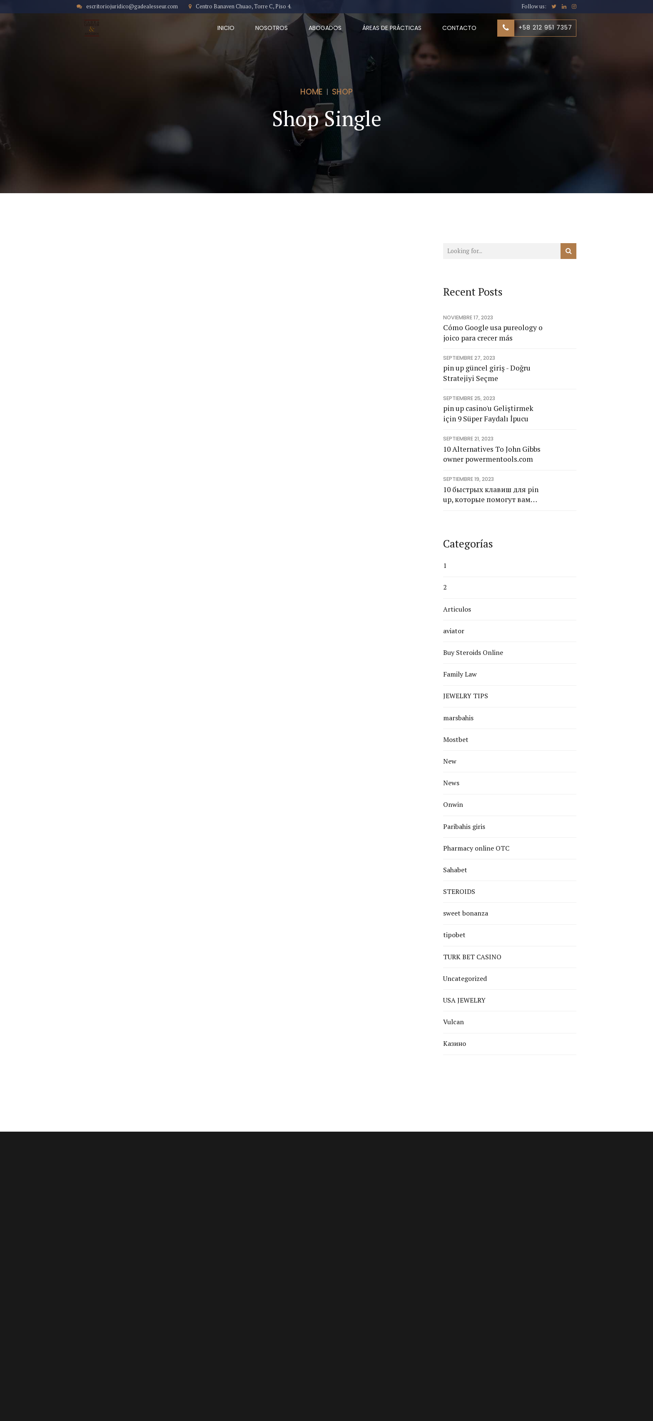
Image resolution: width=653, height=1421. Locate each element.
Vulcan (453, 1021)
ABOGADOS (325, 28)
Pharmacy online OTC (476, 848)
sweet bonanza (465, 913)
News (451, 782)
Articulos (457, 609)
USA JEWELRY (464, 1000)
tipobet (454, 934)
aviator (453, 630)
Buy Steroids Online (473, 652)
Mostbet (456, 739)
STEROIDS (459, 891)
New (449, 761)
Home (311, 91)
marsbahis (458, 717)
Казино (454, 1043)
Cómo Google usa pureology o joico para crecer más (493, 333)
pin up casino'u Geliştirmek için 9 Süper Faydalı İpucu (488, 413)
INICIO (225, 28)
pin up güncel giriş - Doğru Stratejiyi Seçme (487, 373)
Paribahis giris (464, 826)
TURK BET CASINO (472, 956)
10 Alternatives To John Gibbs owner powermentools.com (492, 454)
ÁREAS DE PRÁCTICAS (391, 28)
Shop (342, 91)
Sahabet (455, 869)
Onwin (453, 804)
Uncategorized (465, 978)
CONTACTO (459, 28)
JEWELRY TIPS (465, 695)
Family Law (460, 674)
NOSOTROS (271, 28)
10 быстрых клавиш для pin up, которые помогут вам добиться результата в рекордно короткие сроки (490, 495)
